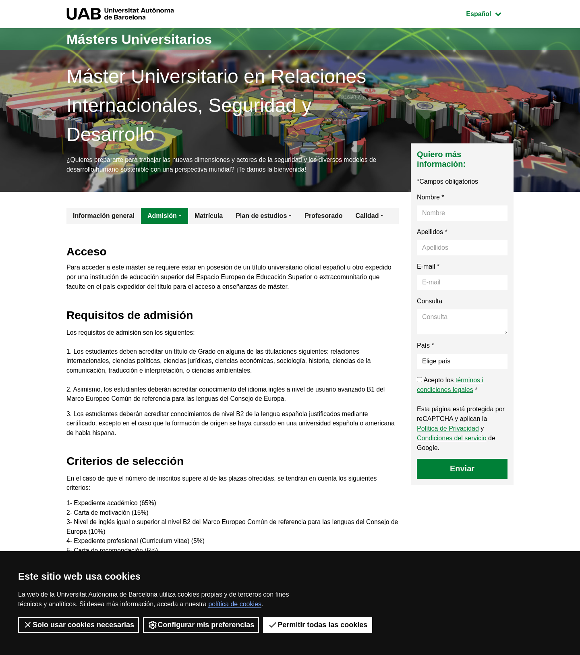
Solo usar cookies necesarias (78, 625)
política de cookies (234, 604)
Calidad (367, 216)
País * (425, 346)
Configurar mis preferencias (201, 625)
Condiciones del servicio (452, 438)
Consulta (429, 301)
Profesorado (323, 216)
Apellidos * (432, 232)
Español (490, 13)
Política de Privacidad (448, 429)
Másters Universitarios (144, 39)
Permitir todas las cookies (317, 625)
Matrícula (209, 216)
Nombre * (430, 198)
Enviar (462, 469)
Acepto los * (450, 385)
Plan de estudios (261, 216)
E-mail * (428, 267)
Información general (104, 216)
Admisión (162, 216)
